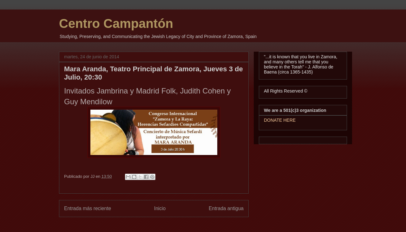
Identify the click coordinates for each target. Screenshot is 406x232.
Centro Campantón (116, 23)
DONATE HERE (280, 120)
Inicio (160, 208)
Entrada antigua (226, 208)
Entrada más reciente (87, 208)
